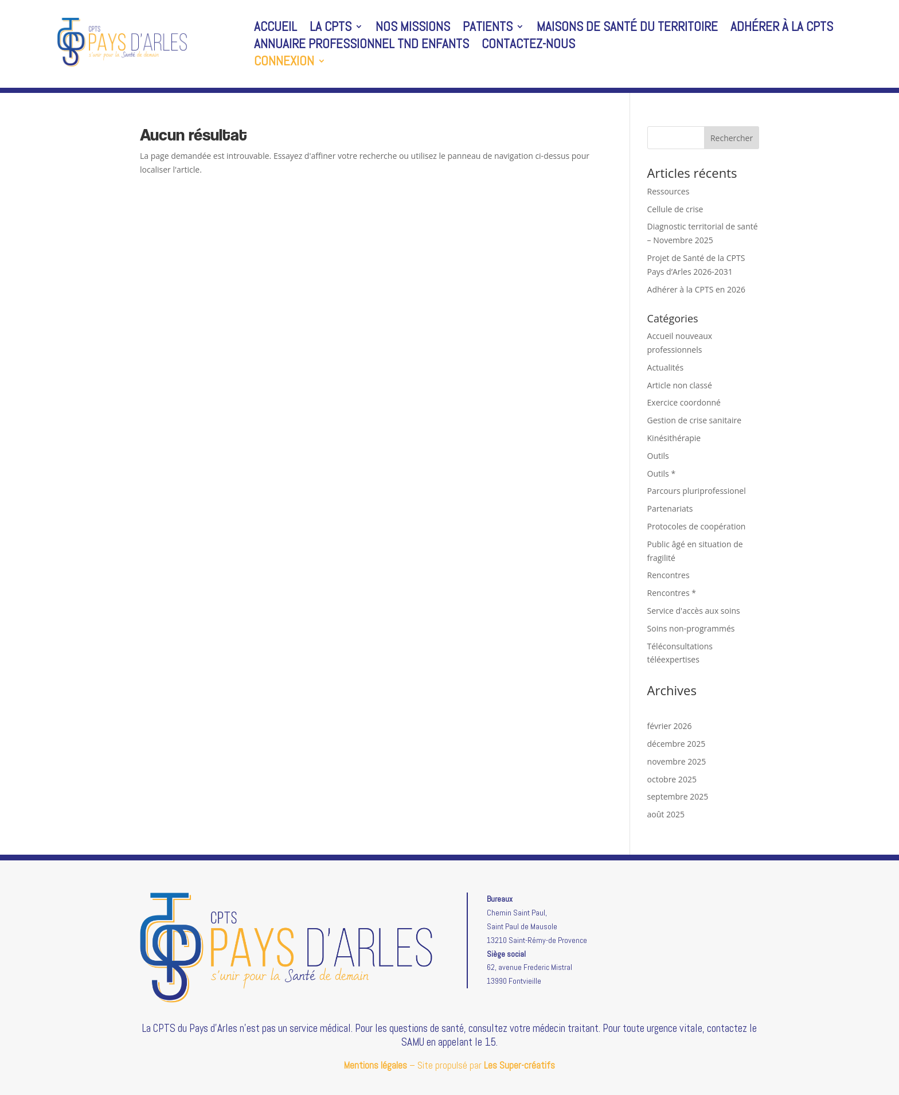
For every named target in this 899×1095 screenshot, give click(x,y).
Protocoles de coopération (696, 526)
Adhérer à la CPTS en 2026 (696, 289)
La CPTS (330, 28)
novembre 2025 (676, 761)
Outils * (661, 473)
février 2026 (669, 725)
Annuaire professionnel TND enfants (361, 46)
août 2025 (666, 814)
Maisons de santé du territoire (627, 28)
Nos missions (413, 28)
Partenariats (670, 508)
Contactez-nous (528, 46)
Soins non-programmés (691, 628)
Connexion (284, 63)
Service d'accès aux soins (693, 610)
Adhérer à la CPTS (781, 28)
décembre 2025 (676, 743)
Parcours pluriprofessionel (696, 490)
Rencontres (668, 575)
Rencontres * (671, 592)
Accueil (275, 28)
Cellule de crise (675, 209)
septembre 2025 (678, 796)
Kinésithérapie (674, 437)
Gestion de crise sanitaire (694, 420)
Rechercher (731, 138)
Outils (658, 455)
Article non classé (679, 385)
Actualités (665, 367)
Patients (488, 28)
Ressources (668, 191)
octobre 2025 (672, 779)
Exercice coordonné (684, 402)
